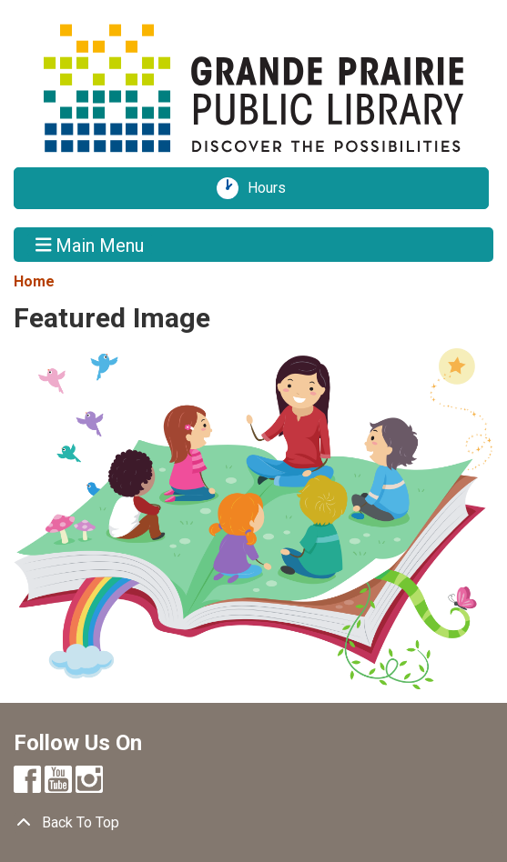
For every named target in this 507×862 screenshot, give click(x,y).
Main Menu (90, 244)
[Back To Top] (253, 823)
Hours (273, 188)
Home (34, 281)
